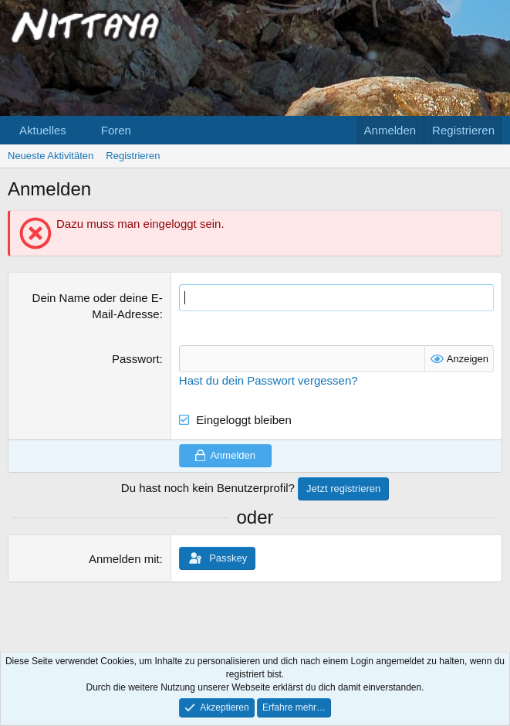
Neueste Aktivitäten (50, 155)
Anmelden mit (124, 558)
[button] (79, 130)
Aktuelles (42, 130)
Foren (116, 130)
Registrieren (133, 155)
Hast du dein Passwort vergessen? (268, 380)
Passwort (136, 358)
